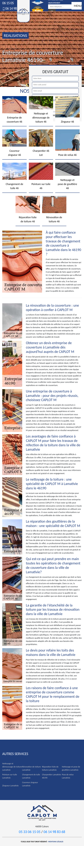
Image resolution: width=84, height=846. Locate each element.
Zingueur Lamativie (10, 785)
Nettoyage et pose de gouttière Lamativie (71, 768)
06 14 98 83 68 (54, 832)
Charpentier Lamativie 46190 (51, 776)
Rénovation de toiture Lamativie (31, 768)
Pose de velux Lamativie (67, 776)
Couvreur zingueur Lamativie (30, 784)
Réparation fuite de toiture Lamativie (50, 768)
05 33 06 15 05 (29, 832)
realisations (15, 35)
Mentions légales (55, 842)
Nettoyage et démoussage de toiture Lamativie (12, 766)
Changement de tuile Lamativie (31, 776)
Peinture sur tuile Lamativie (9, 776)
